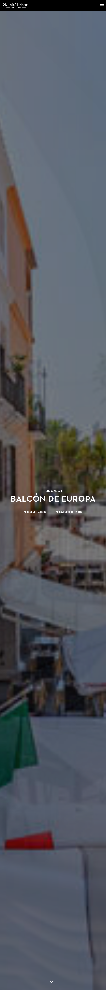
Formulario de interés (69, 512)
